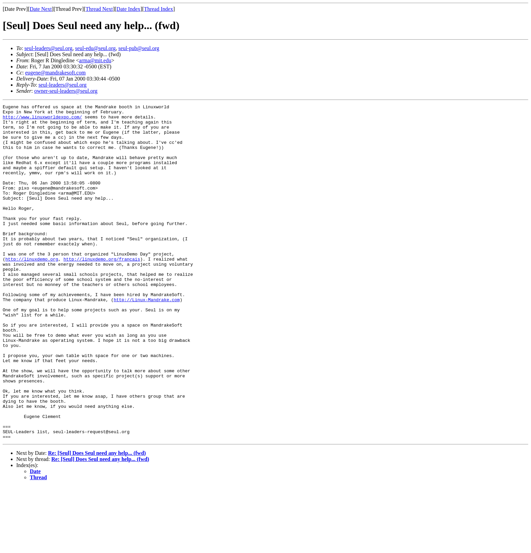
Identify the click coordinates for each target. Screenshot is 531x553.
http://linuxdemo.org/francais (101, 290)
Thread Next (99, 9)
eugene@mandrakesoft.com (55, 72)
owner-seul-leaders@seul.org (66, 91)
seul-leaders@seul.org (48, 48)
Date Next (41, 9)
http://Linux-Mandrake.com (147, 339)
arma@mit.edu (95, 60)
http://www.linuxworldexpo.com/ (42, 120)
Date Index (128, 9)
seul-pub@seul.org (139, 48)
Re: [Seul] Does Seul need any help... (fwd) (97, 520)
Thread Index (158, 9)
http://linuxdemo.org (31, 290)
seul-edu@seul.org (95, 48)
